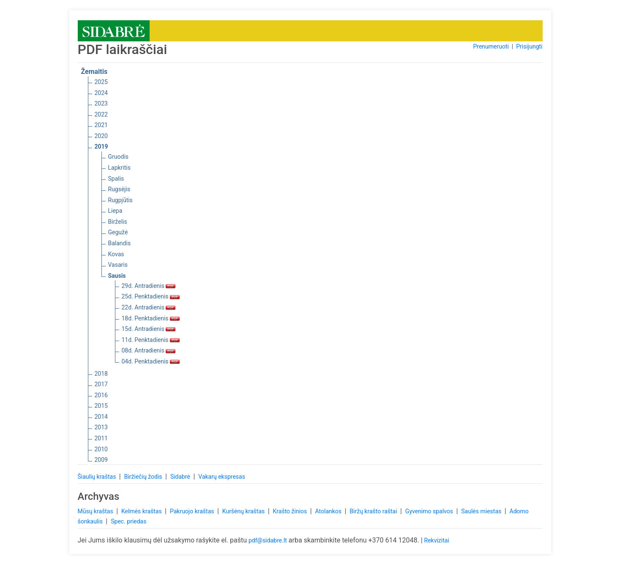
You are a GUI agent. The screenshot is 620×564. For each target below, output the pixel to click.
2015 (101, 405)
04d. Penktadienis (151, 361)
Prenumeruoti (490, 46)
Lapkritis (119, 167)
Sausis (117, 275)
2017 (101, 384)
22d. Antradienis (149, 307)
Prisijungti (529, 46)
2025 (101, 82)
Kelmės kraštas (142, 511)
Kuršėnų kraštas (244, 511)
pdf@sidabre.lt (268, 540)
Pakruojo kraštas (193, 511)
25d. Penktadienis (151, 296)
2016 (101, 395)
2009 (101, 459)
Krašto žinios (291, 511)
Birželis (117, 221)
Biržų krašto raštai (374, 511)
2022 (101, 114)
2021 (101, 125)
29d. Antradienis (149, 285)
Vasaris (118, 264)
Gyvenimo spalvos (430, 511)
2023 (101, 103)
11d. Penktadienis (151, 339)
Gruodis (118, 156)
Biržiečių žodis (144, 476)
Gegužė (118, 232)
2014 (101, 416)
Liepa (115, 210)
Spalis (116, 178)
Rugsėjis (119, 189)
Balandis (119, 243)
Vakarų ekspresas (221, 476)
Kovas (116, 254)
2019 (101, 146)
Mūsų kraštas (96, 511)
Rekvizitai (436, 540)
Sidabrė (181, 476)
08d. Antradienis (149, 350)
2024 (101, 92)
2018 (101, 373)
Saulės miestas (482, 511)
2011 (101, 438)
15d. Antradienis (149, 328)
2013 (101, 427)
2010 (101, 449)
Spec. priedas (128, 521)
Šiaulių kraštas (97, 476)
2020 (101, 136)
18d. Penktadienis (151, 318)
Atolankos (329, 511)
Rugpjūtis (120, 200)
